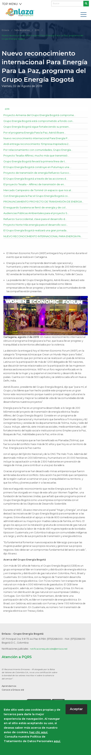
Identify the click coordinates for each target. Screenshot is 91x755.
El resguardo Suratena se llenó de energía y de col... (37, 212)
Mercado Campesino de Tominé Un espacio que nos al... (40, 191)
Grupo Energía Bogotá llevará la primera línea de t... (37, 162)
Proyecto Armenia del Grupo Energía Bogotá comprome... (42, 116)
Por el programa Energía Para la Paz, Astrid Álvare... (37, 133)
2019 (37, 30)
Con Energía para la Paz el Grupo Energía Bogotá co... (38, 196)
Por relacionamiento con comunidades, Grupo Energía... (40, 150)
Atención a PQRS (17, 666)
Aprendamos (10, 695)
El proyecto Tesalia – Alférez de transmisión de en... (36, 185)
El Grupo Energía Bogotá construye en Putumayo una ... (40, 168)
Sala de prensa (22, 30)
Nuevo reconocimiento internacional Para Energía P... (38, 139)
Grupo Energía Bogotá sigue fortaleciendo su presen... (39, 127)
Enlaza (5, 30)
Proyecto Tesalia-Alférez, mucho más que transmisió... (38, 156)
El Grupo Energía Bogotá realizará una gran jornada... (38, 235)
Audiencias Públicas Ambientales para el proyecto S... (38, 218)
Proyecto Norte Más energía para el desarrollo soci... (37, 229)
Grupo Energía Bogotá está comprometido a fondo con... (41, 121)
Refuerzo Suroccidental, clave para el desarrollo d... (36, 224)
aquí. (57, 741)
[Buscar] (67, 3)
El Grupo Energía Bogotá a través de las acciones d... (38, 179)
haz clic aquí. (38, 732)
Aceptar (76, 709)
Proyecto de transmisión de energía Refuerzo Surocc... (39, 173)
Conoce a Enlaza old (14, 699)
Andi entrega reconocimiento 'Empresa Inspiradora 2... (39, 144)
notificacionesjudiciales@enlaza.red (50, 658)
